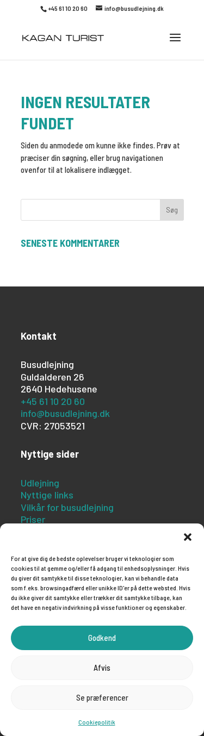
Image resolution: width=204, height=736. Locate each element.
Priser (33, 519)
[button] (187, 537)
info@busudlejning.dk (65, 413)
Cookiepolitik (96, 722)
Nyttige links (47, 495)
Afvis (102, 667)
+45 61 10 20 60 (53, 401)
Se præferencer (102, 697)
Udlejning (40, 483)
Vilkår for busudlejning (67, 507)
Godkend (102, 638)
